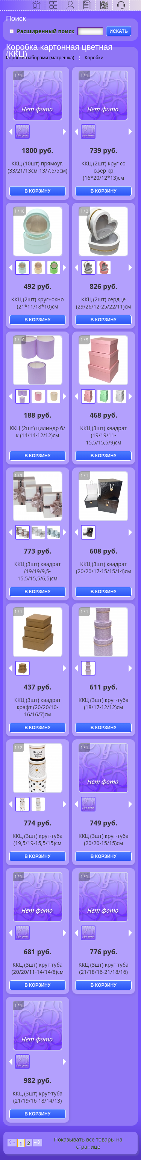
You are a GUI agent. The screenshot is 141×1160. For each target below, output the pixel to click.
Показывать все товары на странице (88, 1143)
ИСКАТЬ (118, 31)
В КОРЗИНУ (37, 191)
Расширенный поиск (45, 31)
